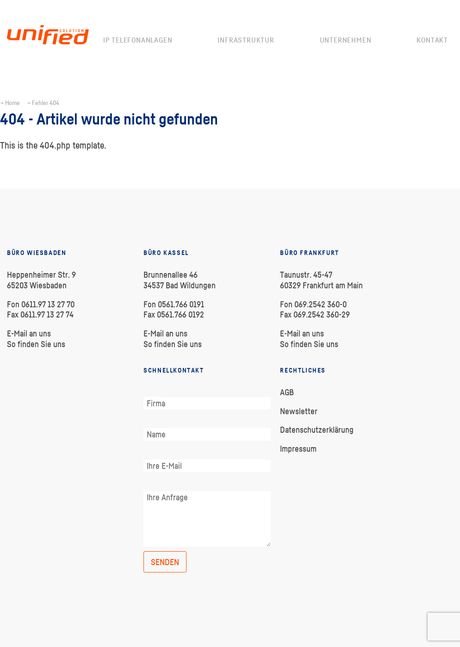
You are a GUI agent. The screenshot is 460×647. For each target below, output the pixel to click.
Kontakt (432, 39)
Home (12, 102)
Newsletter (298, 411)
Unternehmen (346, 39)
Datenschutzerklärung (317, 430)
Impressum (298, 449)
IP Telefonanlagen (138, 39)
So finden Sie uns (36, 344)
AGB (287, 392)
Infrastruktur (246, 39)
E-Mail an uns (29, 333)
